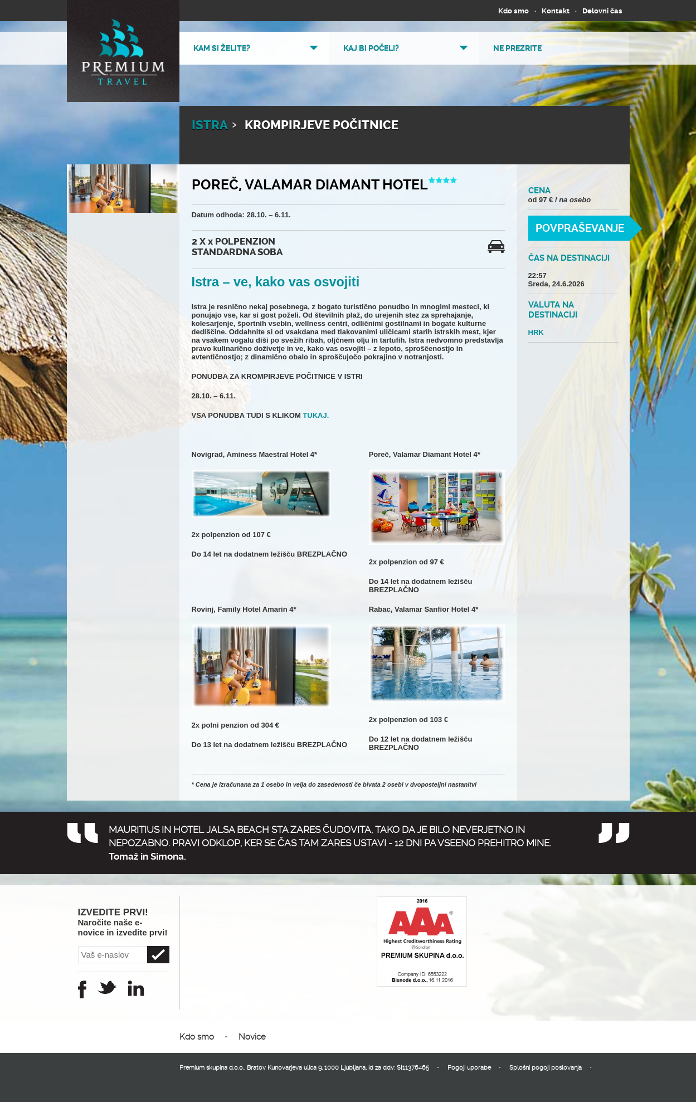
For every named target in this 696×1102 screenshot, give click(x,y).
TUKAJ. (315, 415)
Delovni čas (602, 11)
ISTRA (210, 125)
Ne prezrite (517, 47)
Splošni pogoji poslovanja (545, 1067)
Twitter (107, 987)
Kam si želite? (221, 47)
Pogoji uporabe (469, 1067)
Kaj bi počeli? (371, 47)
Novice (252, 1037)
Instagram (136, 988)
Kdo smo (513, 11)
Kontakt (556, 11)
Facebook (82, 989)
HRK (536, 332)
